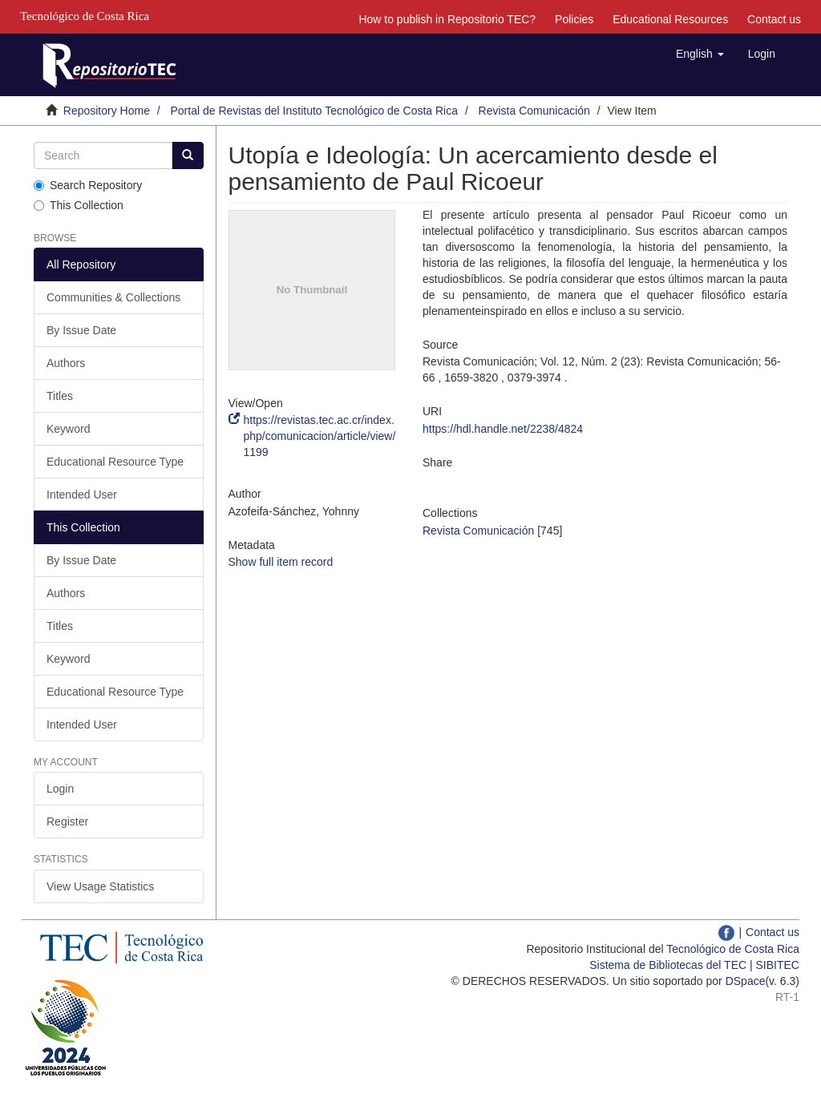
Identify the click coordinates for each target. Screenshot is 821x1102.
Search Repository (88, 185)
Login (60, 788)
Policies (574, 19)
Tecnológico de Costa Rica (732, 949)
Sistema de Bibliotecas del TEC (667, 965)
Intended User (82, 494)
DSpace (746, 981)
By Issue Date (81, 330)
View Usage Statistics (100, 886)
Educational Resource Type (115, 461)
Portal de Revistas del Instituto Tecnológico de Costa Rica (315, 110)
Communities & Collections (113, 297)
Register (67, 821)
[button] (700, 54)
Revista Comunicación (534, 110)
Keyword (68, 428)
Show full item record (281, 561)
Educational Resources (670, 19)
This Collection (78, 205)
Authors (66, 363)
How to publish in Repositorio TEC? (447, 19)
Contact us (774, 19)
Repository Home (106, 110)
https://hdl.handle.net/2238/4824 (503, 428)
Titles (60, 396)
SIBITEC (777, 965)
